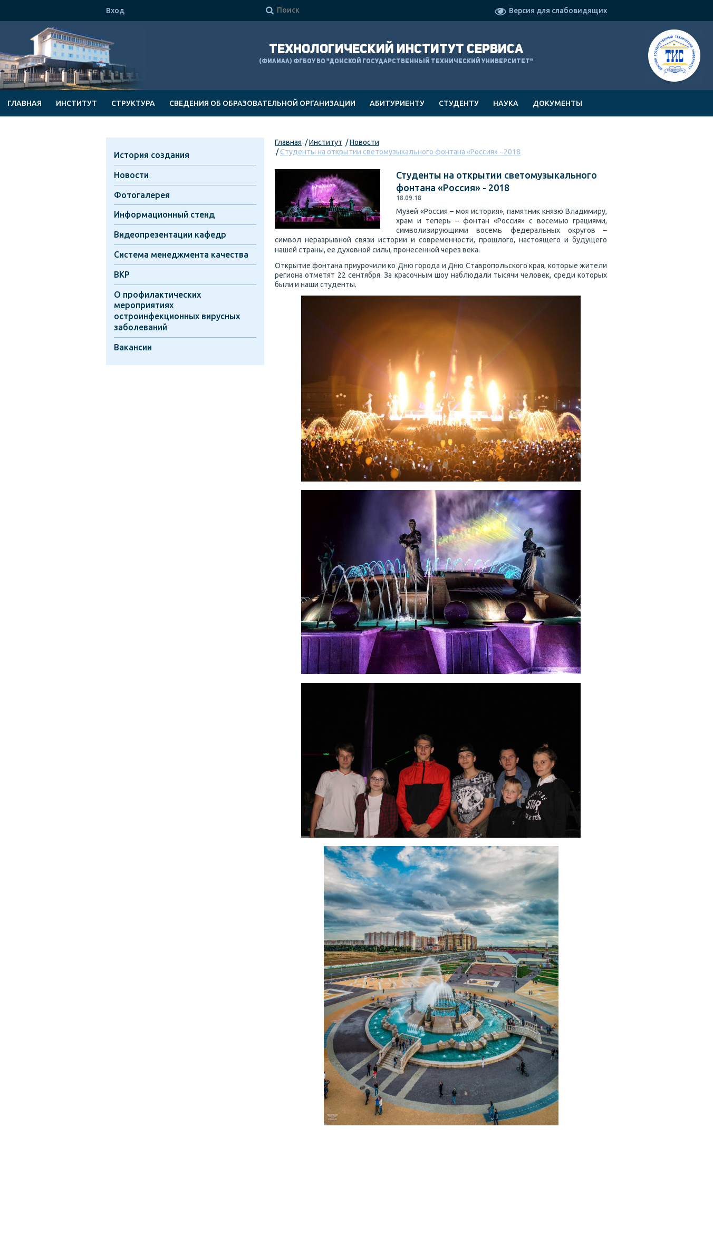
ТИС (674, 57)
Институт (76, 103)
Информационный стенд (164, 214)
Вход (115, 10)
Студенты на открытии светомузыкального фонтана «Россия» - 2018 (400, 152)
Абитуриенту (397, 103)
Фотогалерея (142, 195)
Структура (133, 103)
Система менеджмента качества (181, 254)
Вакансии (133, 347)
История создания (151, 155)
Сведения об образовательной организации (262, 103)
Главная (24, 103)
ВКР (122, 274)
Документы (557, 103)
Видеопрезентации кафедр (170, 234)
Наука (505, 103)
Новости (364, 142)
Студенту (459, 103)
